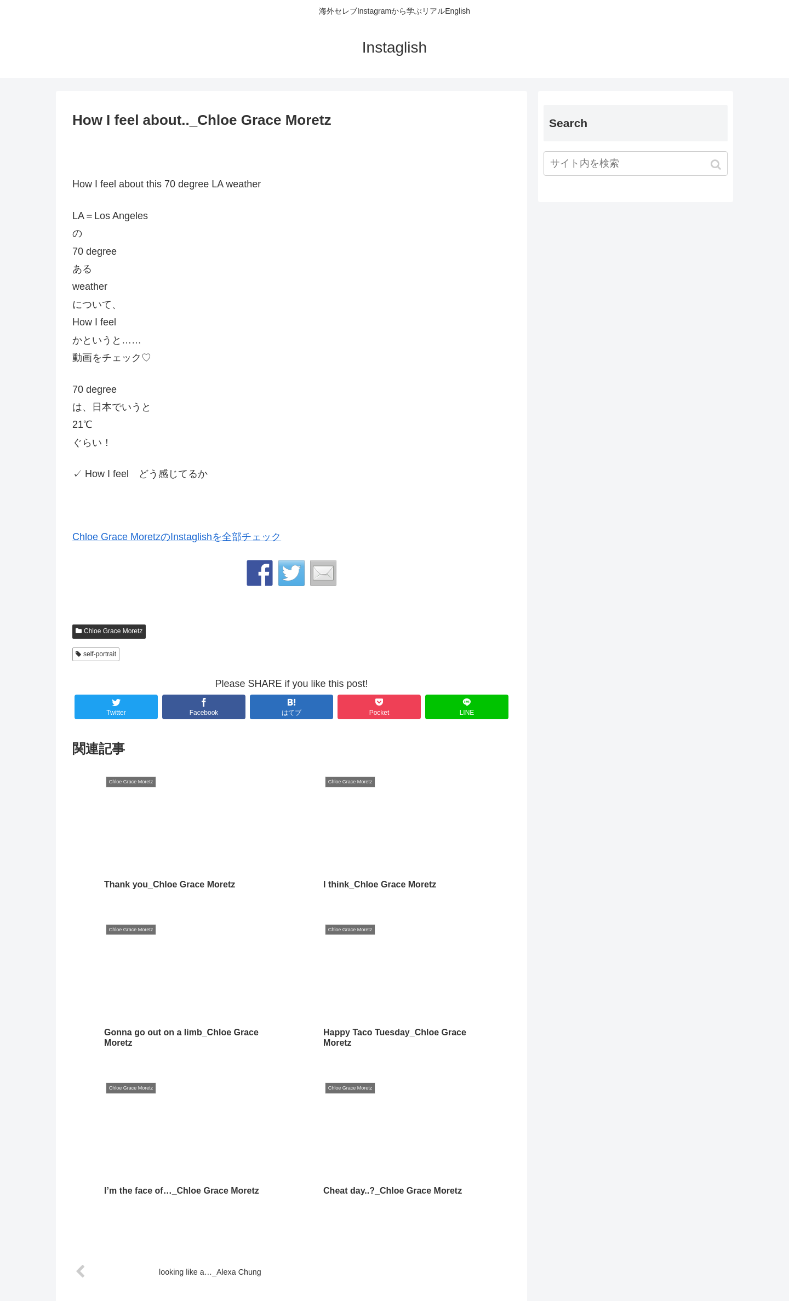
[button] (717, 164)
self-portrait (99, 654)
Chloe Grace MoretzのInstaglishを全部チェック (176, 536)
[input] (636, 163)
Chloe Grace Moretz (113, 631)
